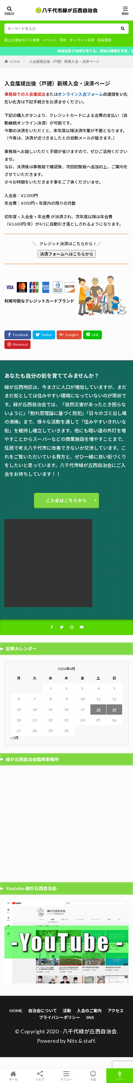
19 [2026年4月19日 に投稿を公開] (114, 709)
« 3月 (14, 738)
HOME (14, 61)
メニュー (66, 1076)
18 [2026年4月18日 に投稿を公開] (98, 709)
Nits (72, 1040)
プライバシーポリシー (59, 1017)
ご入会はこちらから (66, 500)
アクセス (115, 1010)
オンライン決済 (82, 40)
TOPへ (119, 1076)
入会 (93, 1076)
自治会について (42, 1010)
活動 (67, 1010)
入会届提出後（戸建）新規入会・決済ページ (64, 61)
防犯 (63, 40)
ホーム (13, 1076)
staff (89, 1040)
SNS (90, 1017)
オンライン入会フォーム (80, 94)
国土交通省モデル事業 (22, 40)
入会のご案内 (89, 1010)
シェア (40, 1076)
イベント (50, 40)
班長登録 (104, 40)
